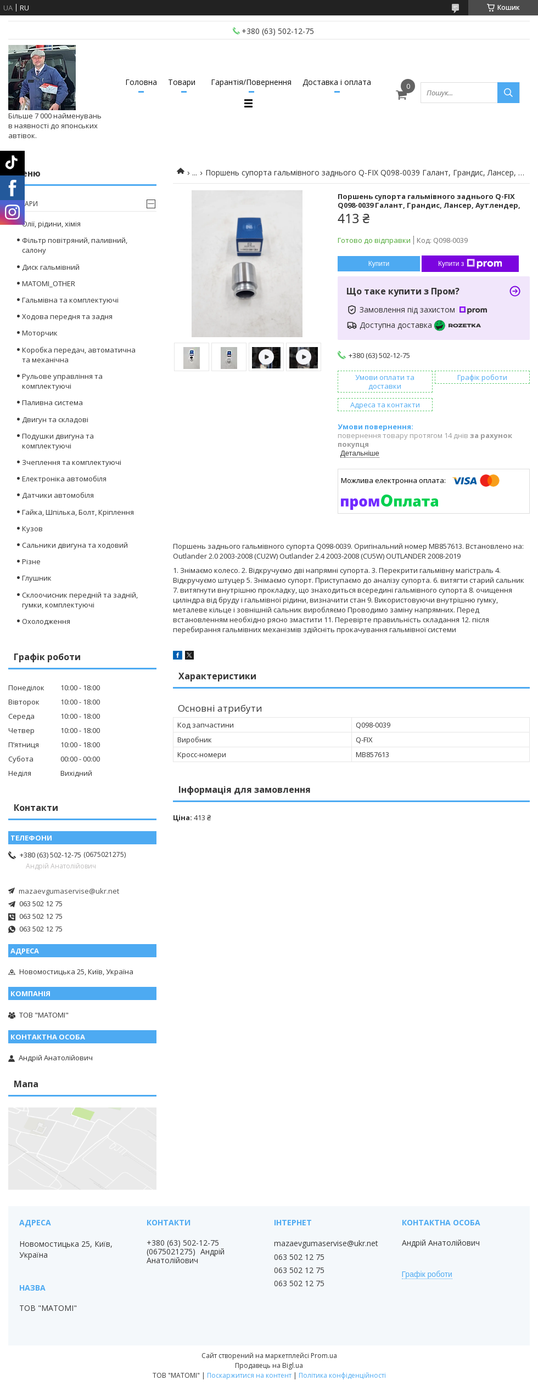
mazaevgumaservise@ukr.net (69, 891)
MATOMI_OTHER (48, 283)
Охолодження (46, 621)
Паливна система (52, 402)
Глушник (37, 578)
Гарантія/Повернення (251, 82)
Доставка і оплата (336, 82)
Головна (141, 82)
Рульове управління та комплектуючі (62, 381)
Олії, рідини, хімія (51, 224)
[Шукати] (508, 92)
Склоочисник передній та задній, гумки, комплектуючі (80, 600)
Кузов (32, 528)
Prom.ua (324, 1355)
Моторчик (40, 333)
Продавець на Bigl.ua (269, 1365)
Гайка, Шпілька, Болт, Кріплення (78, 512)
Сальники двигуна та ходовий (75, 545)
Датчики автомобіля (58, 495)
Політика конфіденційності (342, 1375)
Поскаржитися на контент (249, 1375)
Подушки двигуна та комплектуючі (58, 441)
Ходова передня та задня (67, 316)
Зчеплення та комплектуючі (71, 462)
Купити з (470, 264)
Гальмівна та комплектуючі (70, 300)
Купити (378, 264)
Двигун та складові (55, 419)
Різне (31, 561)
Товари (181, 82)
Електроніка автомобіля (64, 479)
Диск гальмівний (51, 267)
